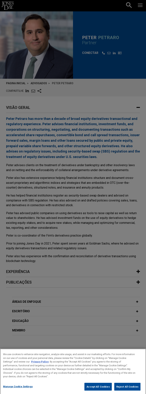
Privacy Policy (40, 364)
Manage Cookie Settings (18, 389)
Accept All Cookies (98, 389)
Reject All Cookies (127, 389)
